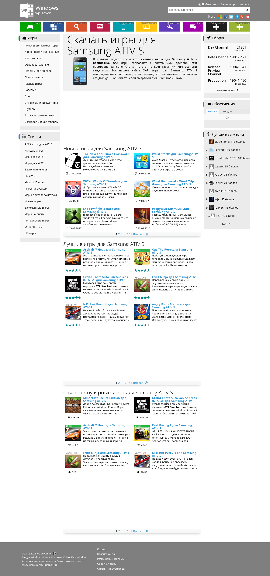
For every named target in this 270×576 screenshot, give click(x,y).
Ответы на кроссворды (111, 568)
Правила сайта (106, 554)
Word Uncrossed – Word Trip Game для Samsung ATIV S (173, 182)
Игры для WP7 (34, 163)
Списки (31, 136)
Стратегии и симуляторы (41, 103)
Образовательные (37, 64)
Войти (205, 4)
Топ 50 (226, 224)
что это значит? (227, 90)
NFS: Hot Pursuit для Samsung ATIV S (105, 305)
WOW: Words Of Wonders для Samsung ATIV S (105, 182)
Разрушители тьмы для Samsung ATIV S (170, 210)
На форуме (226, 111)
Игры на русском (36, 188)
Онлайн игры (34, 226)
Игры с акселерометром (41, 195)
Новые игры (33, 201)
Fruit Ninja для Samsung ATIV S (175, 277)
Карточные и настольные (42, 51)
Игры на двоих (34, 214)
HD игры (30, 233)
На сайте (212, 111)
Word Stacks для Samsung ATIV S (175, 155)
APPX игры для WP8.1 (39, 144)
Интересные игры (37, 220)
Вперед (140, 234)
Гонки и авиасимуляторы (41, 45)
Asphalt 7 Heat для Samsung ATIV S (104, 251)
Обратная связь (106, 563)
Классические (34, 58)
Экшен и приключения (40, 115)
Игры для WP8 (34, 157)
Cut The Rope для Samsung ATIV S (172, 251)
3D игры (30, 176)
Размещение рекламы (110, 559)
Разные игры (33, 83)
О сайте (101, 549)
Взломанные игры (37, 207)
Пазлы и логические (38, 71)
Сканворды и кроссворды (42, 122)
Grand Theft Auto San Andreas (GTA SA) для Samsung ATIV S (105, 278)
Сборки (216, 38)
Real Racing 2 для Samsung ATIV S (172, 426)
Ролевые (30, 90)
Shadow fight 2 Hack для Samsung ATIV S (101, 210)
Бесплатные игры (36, 169)
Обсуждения (220, 103)
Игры (29, 38)
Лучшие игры (34, 150)
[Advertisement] (132, 119)
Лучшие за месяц (225, 134)
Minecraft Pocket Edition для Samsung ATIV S (104, 399)
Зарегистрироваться (235, 4)
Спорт (29, 96)
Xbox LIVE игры (34, 182)
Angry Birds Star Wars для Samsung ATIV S (171, 305)
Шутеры (30, 109)
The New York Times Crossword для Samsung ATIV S (106, 155)
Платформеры (34, 77)
